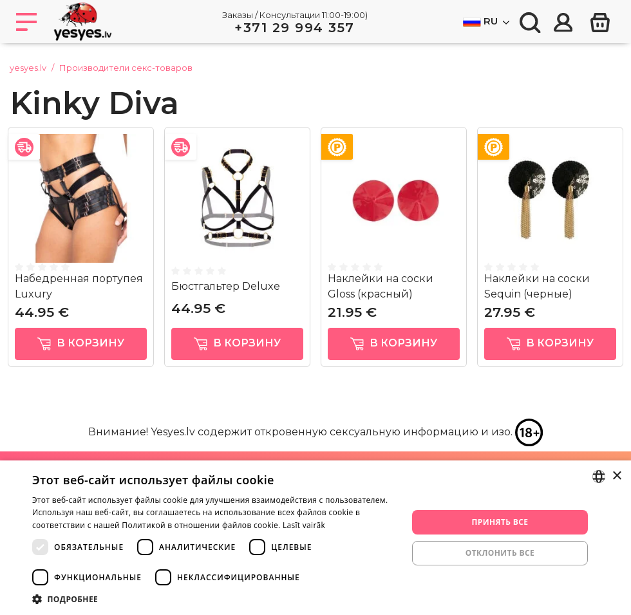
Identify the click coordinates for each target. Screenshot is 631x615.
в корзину (80, 343)
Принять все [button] (499, 521)
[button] (214, 598)
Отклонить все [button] (500, 552)
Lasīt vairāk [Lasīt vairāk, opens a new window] (304, 525)
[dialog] (315, 537)
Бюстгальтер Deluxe (225, 286)
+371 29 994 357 (294, 27)
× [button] (616, 476)
